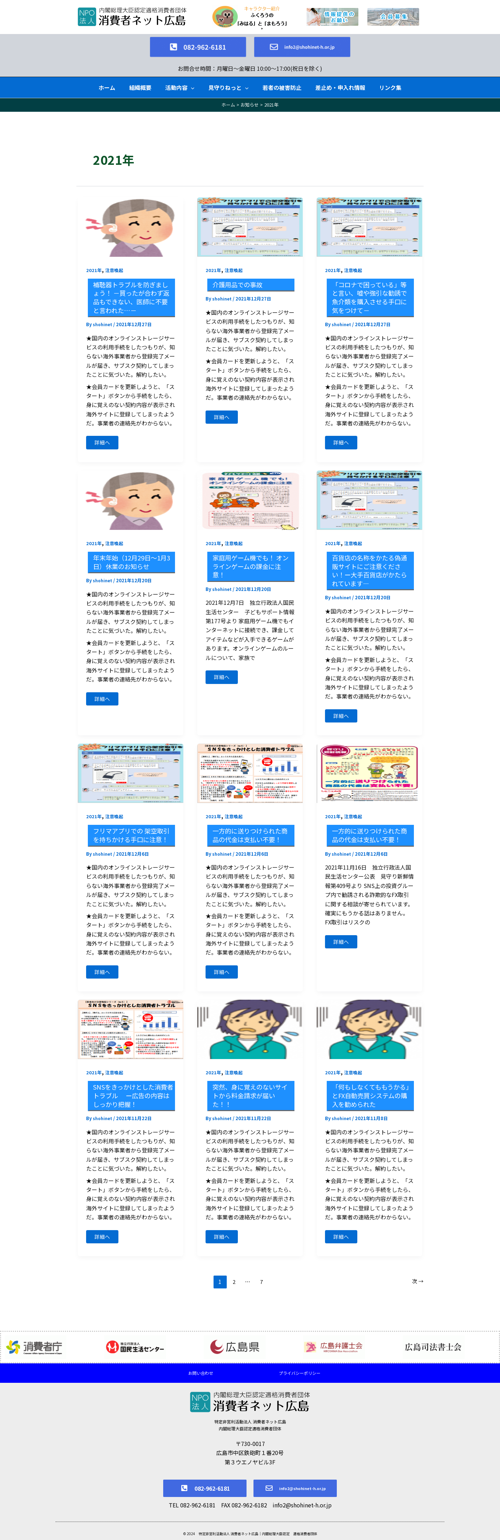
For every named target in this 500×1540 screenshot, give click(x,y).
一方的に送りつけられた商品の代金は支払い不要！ (250, 837)
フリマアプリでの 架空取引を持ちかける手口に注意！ (132, 837)
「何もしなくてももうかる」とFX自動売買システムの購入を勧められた (370, 1104)
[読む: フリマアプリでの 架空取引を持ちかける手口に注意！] (130, 770)
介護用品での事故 (240, 277)
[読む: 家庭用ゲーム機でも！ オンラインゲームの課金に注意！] (250, 494)
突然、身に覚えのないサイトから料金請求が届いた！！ (250, 1104)
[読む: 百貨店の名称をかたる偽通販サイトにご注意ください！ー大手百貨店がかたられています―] (369, 494)
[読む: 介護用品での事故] (250, 218)
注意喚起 (115, 262)
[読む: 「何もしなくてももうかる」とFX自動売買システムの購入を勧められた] (369, 1037)
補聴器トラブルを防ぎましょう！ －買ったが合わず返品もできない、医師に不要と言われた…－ (132, 289)
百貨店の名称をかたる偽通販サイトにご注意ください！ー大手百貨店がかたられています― (370, 565)
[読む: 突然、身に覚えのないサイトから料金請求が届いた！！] (250, 1037)
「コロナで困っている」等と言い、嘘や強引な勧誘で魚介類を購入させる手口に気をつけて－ (370, 289)
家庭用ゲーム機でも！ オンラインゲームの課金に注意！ (251, 561)
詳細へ (104, 435)
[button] (191, 80)
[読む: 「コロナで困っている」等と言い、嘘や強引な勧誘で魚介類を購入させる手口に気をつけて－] (369, 218)
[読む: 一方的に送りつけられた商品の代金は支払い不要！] (250, 770)
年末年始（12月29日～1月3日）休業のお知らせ (130, 557)
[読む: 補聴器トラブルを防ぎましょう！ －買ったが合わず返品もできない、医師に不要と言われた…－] (130, 218)
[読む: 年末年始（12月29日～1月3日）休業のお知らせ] (130, 494)
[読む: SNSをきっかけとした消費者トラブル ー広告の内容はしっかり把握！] (130, 1037)
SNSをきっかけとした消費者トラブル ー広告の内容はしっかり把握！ (132, 1104)
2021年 (94, 262)
